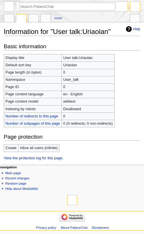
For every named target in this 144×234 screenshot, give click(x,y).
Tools (135, 19)
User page (9, 19)
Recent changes (17, 178)
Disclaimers (100, 227)
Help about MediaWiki (21, 188)
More (58, 18)
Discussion (21, 19)
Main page (13, 173)
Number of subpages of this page (33, 124)
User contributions (46, 19)
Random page (15, 183)
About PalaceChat (74, 227)
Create (33, 19)
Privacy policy (46, 227)
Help (137, 29)
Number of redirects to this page (32, 116)
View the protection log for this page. (34, 158)
